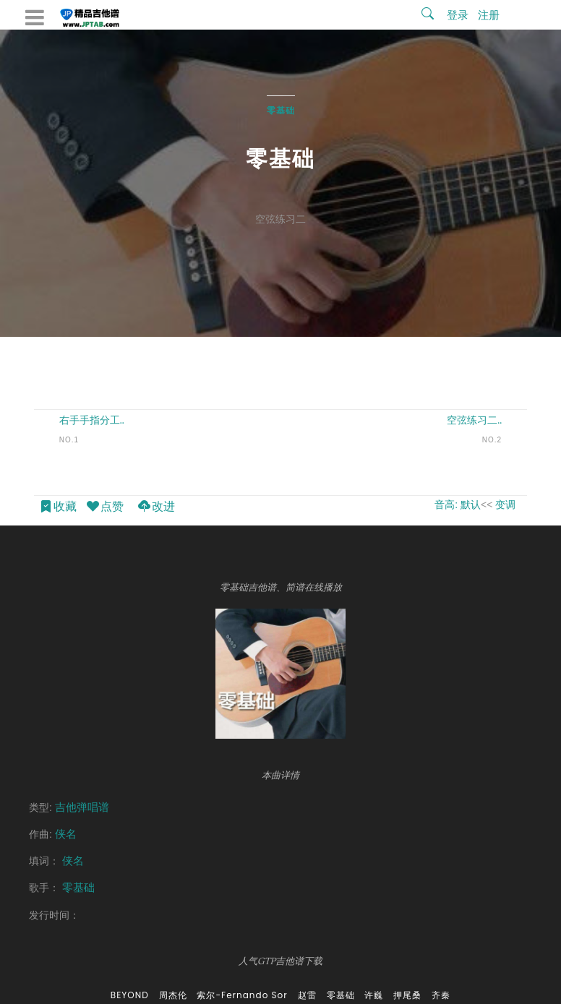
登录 (457, 15)
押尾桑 (407, 995)
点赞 (104, 507)
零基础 (281, 110)
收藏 (57, 507)
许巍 (373, 995)
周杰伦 (173, 995)
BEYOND (130, 995)
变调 (505, 504)
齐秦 (441, 995)
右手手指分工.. (91, 420)
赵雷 (307, 995)
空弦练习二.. (474, 420)
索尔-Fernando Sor (242, 995)
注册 (489, 15)
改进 (156, 507)
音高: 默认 (457, 504)
